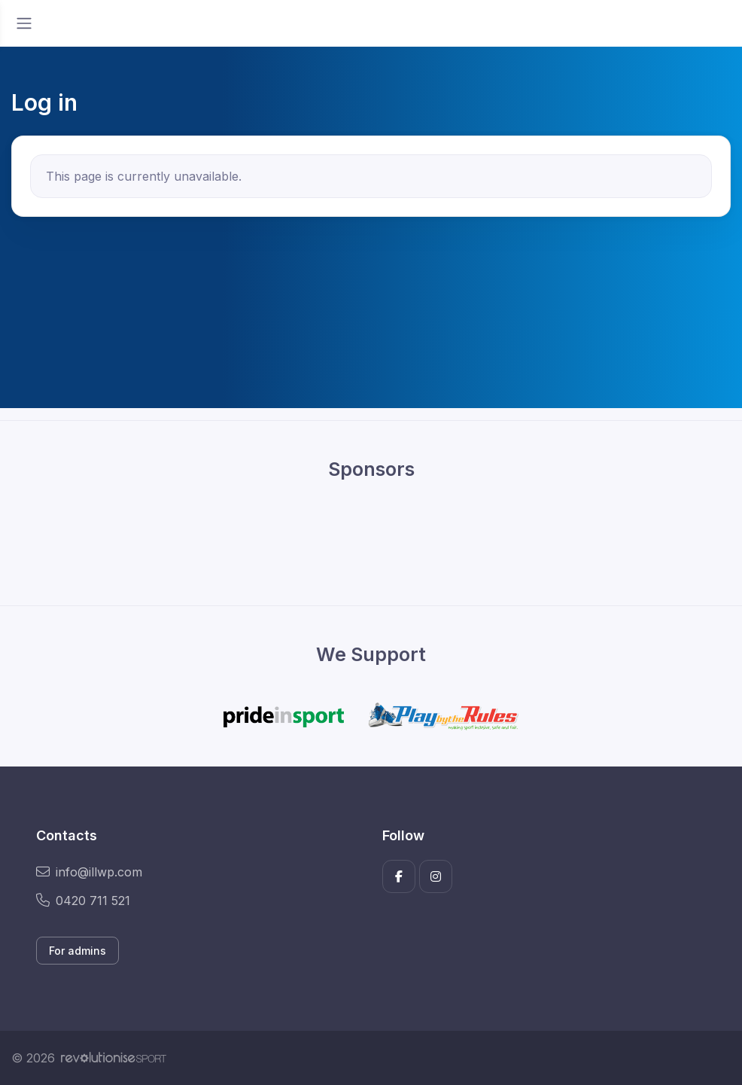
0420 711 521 (83, 900)
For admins (77, 950)
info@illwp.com (89, 871)
